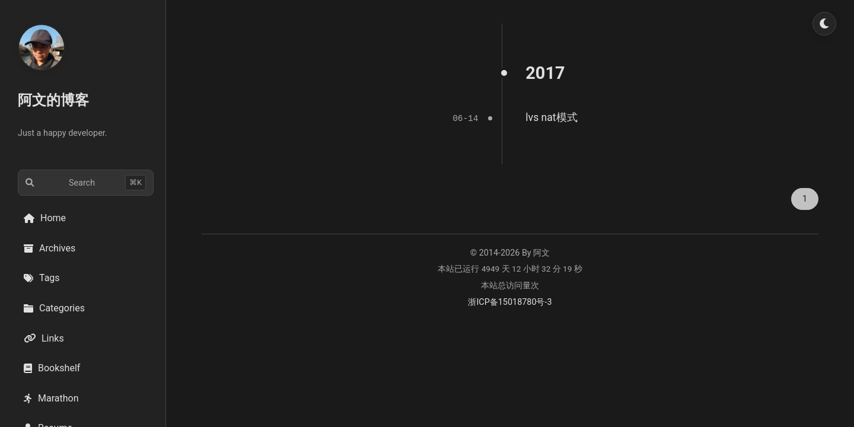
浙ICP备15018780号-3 (510, 302)
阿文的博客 (53, 100)
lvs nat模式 (551, 117)
